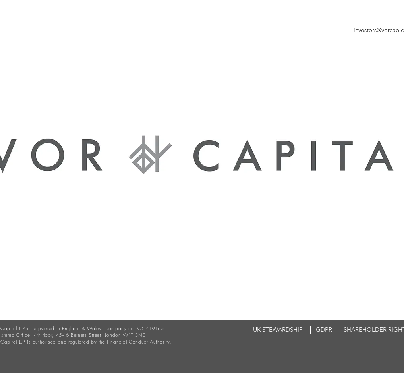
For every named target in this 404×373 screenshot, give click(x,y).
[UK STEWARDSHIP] (278, 329)
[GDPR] (324, 329)
